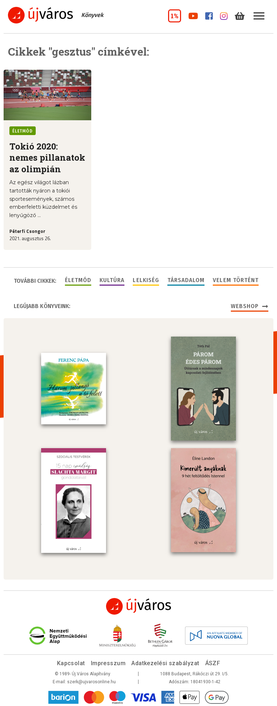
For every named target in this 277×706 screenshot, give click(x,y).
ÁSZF (212, 661)
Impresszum (108, 661)
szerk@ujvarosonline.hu (91, 680)
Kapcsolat (71, 661)
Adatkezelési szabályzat (165, 661)
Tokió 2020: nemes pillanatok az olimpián (47, 157)
